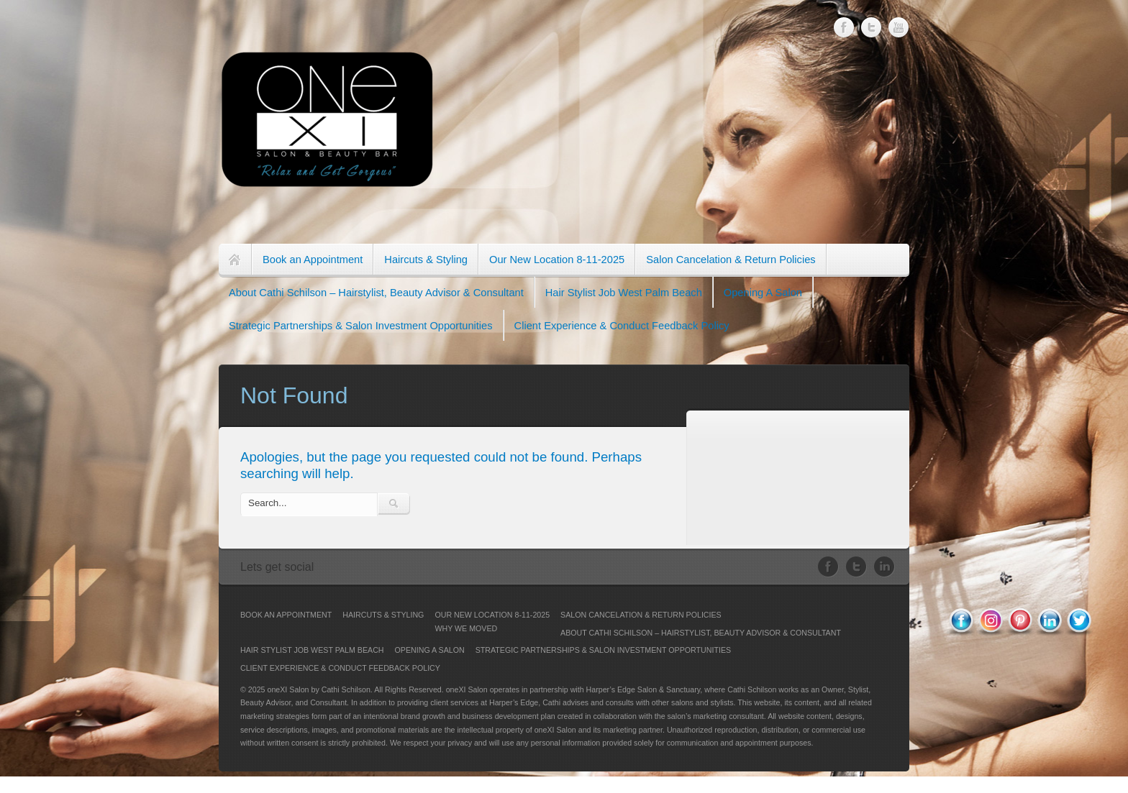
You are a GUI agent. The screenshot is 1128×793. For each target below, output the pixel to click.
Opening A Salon (763, 292)
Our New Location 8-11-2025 (556, 259)
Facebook (844, 27)
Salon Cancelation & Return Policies (730, 259)
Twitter (871, 27)
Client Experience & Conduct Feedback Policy (621, 325)
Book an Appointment (313, 259)
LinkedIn (884, 566)
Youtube (898, 24)
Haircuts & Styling (426, 259)
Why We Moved (466, 628)
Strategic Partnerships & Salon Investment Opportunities (361, 325)
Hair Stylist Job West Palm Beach (623, 292)
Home (234, 260)
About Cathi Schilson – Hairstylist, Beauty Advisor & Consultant (376, 292)
